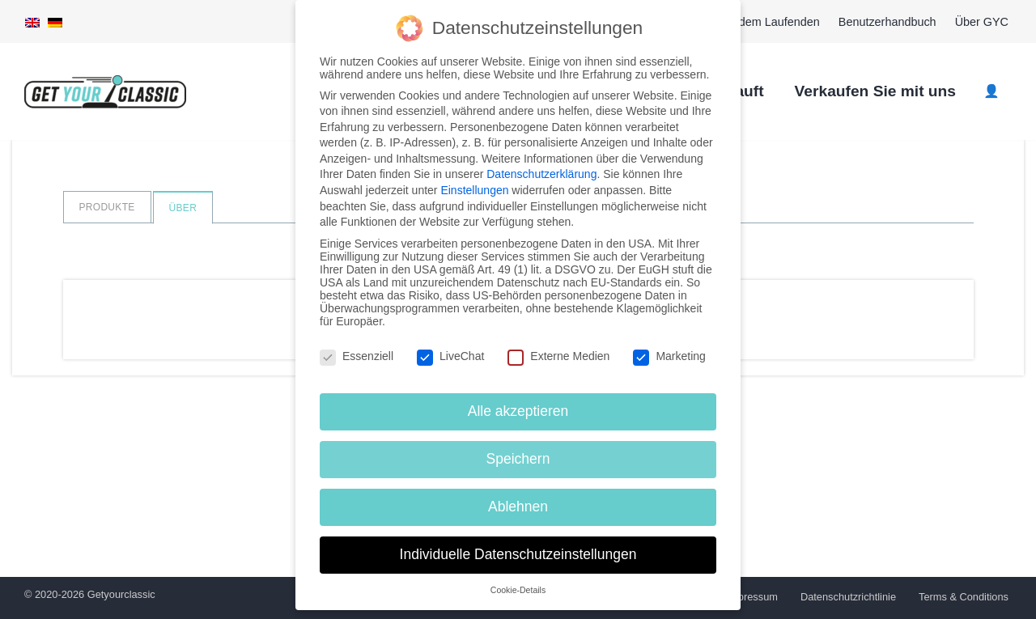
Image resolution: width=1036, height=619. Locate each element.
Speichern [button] (518, 458)
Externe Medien (558, 354)
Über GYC (981, 21)
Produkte (107, 207)
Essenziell (356, 354)
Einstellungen (474, 189)
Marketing (669, 354)
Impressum (752, 597)
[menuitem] (32, 21)
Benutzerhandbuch (887, 21)
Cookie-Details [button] (518, 589)
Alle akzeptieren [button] (518, 410)
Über (183, 208)
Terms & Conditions (963, 597)
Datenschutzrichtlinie (848, 597)
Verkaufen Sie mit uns (875, 91)
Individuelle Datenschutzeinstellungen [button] (518, 553)
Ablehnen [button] (518, 506)
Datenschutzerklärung (541, 173)
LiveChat (450, 354)
